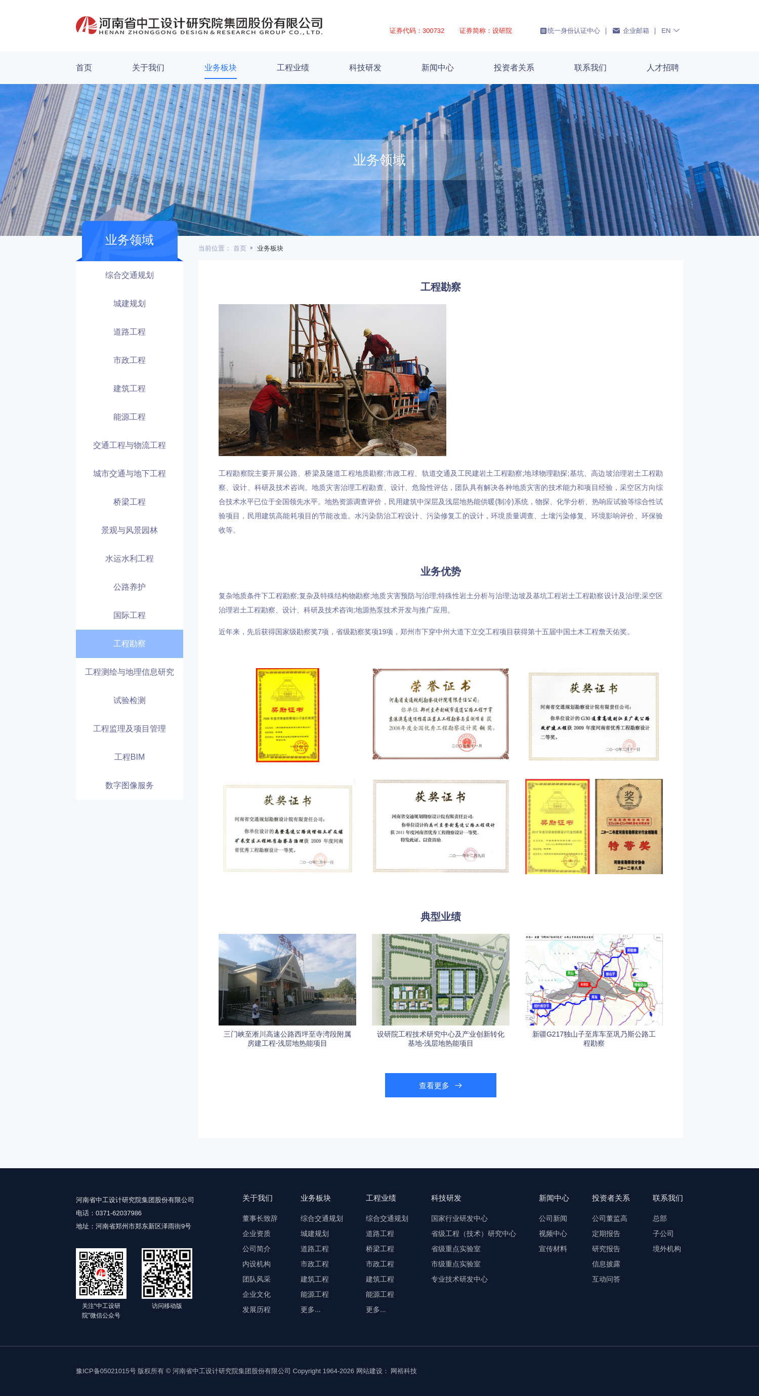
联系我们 (590, 67)
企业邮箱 (630, 30)
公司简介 (256, 1249)
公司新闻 (553, 1218)
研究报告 (606, 1249)
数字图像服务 (129, 785)
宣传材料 (553, 1249)
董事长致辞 (260, 1218)
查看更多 (440, 1085)
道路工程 (129, 331)
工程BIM (129, 757)
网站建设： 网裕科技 (386, 1371)
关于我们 (148, 67)
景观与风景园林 (129, 530)
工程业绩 (293, 67)
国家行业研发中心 (459, 1218)
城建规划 (129, 303)
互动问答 (606, 1279)
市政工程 (129, 360)
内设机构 (256, 1264)
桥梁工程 (129, 502)
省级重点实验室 (456, 1249)
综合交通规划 (129, 275)
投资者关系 (514, 67)
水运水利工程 (129, 558)
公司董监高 (609, 1218)
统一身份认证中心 (569, 31)
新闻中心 (437, 67)
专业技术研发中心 (459, 1279)
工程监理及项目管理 (129, 728)
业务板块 (220, 67)
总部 (660, 1218)
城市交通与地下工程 (129, 473)
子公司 (663, 1233)
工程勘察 (129, 643)
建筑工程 (129, 388)
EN (671, 30)
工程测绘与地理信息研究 (129, 672)
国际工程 (129, 615)
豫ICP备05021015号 (106, 1371)
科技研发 (365, 67)
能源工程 (129, 417)
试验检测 (129, 700)
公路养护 (129, 587)
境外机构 (667, 1249)
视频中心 (553, 1233)
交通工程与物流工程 (129, 445)
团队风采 (256, 1279)
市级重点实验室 (456, 1264)
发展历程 (256, 1309)
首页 (84, 67)
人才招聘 (663, 67)
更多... (311, 1309)
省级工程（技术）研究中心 (473, 1233)
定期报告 (606, 1233)
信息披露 (606, 1264)
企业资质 (256, 1233)
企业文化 (256, 1294)
